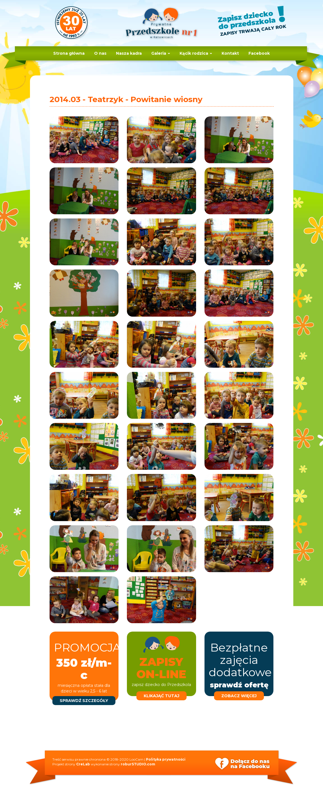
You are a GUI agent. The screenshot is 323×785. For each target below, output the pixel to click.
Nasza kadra (129, 53)
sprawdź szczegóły (84, 700)
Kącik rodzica (196, 53)
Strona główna (69, 53)
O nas (100, 53)
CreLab (83, 764)
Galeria (160, 53)
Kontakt (230, 53)
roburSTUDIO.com (138, 764)
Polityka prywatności (165, 759)
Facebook (259, 53)
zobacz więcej (239, 695)
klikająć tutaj (161, 695)
